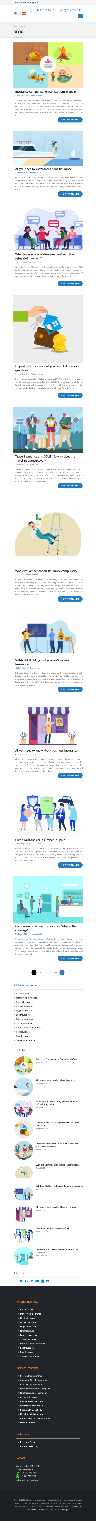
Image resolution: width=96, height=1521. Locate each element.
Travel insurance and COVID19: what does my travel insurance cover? (45, 458)
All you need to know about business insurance (46, 750)
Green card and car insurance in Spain (40, 840)
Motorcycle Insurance (26, 997)
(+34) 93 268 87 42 (42, 10)
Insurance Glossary (29, 1446)
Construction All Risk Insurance (35, 1418)
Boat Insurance (23, 1036)
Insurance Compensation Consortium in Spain (45, 91)
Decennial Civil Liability (31, 1410)
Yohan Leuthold (36, 95)
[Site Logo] (20, 13)
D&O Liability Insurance (31, 1405)
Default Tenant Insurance (28, 1027)
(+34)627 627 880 (28, 1476)
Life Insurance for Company (33, 1393)
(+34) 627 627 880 (69, 10)
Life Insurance (23, 1014)
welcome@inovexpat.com (27, 1480)
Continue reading (70, 119)
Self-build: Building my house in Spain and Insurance (59, 1185)
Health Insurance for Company (35, 1388)
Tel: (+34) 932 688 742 (26, 1472)
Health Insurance (24, 1002)
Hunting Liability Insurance (33, 1414)
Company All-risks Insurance (33, 1380)
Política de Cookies (47, 1509)
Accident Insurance (29, 1397)
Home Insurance (24, 1006)
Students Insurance (25, 1040)
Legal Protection (24, 1010)
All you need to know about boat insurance (43, 169)
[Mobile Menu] (80, 16)
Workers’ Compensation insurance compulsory (46, 571)
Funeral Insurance (24, 1019)
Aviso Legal (63, 1509)
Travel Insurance (24, 1023)
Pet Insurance (23, 1031)
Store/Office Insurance (31, 1375)
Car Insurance (22, 993)
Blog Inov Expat (27, 1442)
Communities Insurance (31, 1401)
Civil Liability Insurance (31, 1384)
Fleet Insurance (27, 1422)
